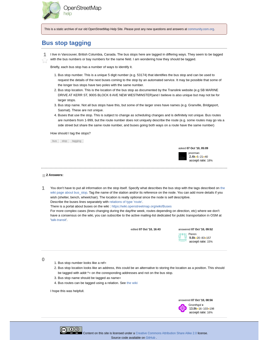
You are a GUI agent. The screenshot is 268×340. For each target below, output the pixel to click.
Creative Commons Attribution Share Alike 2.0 (166, 333)
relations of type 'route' (126, 202)
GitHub (151, 337)
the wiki (132, 283)
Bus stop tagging (66, 42)
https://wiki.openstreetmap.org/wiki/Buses (142, 206)
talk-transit (58, 220)
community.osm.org (201, 29)
